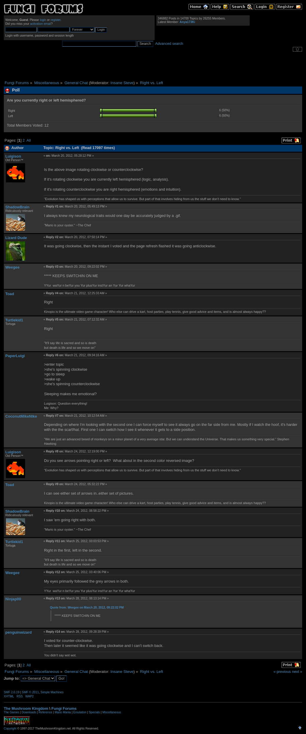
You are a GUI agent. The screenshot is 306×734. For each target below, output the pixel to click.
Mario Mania (63, 712)
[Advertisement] (153, 66)
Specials (94, 712)
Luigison (13, 156)
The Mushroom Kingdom (26, 708)
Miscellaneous (111, 712)
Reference (45, 712)
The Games (11, 712)
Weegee (12, 267)
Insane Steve (121, 83)
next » (297, 671)
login (43, 20)
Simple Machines (51, 692)
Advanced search (169, 44)
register (55, 20)
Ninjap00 (13, 599)
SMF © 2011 (30, 692)
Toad (9, 294)
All (29, 140)
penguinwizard (18, 632)
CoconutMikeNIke (21, 416)
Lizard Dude (16, 238)
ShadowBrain (17, 207)
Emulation (79, 712)
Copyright (10, 728)
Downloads (29, 712)
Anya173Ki (187, 22)
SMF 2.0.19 (11, 692)
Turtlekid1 (14, 320)
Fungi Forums (63, 708)
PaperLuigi (15, 356)
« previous (282, 671)
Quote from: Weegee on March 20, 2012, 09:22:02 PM (87, 607)
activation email (40, 23)
